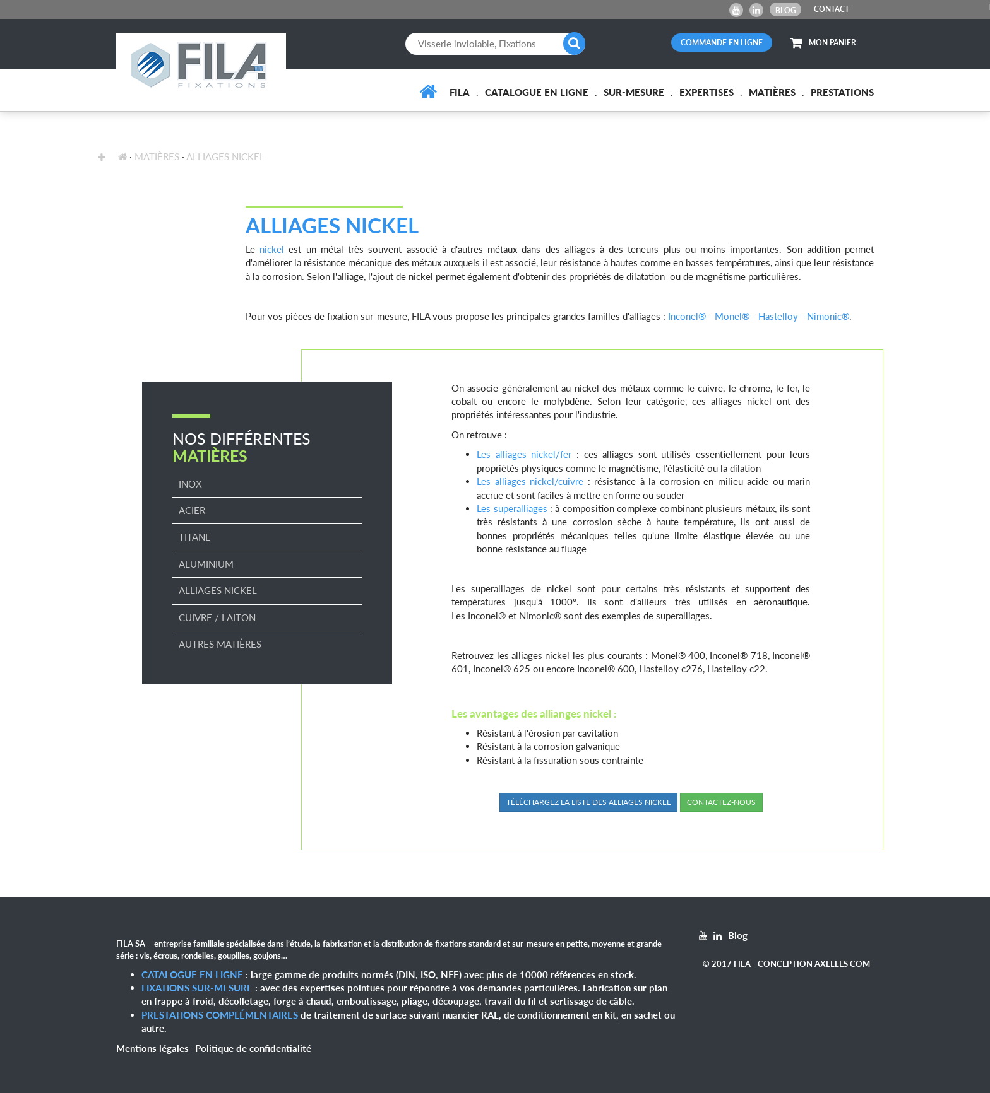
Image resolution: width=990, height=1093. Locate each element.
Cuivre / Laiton (217, 617)
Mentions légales (152, 1048)
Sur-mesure (634, 92)
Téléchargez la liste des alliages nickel (588, 802)
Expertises (706, 92)
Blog (785, 10)
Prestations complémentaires (219, 1014)
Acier (192, 510)
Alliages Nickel (225, 156)
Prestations (842, 92)
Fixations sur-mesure (197, 987)
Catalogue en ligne (536, 92)
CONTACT (831, 9)
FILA (460, 92)
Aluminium (206, 564)
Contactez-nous (721, 802)
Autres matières (220, 644)
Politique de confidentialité (253, 1048)
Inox (190, 483)
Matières (772, 92)
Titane (195, 536)
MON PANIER (823, 42)
